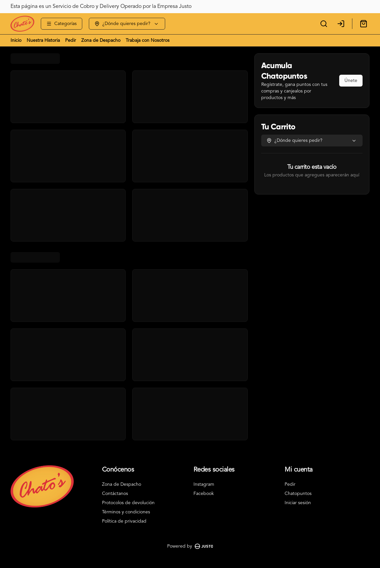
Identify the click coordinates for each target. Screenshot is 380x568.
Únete (350, 80)
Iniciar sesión (298, 503)
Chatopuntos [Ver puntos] (298, 493)
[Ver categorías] (61, 24)
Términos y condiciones (126, 512)
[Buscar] (324, 24)
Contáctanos (115, 493)
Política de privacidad (124, 521)
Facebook (203, 493)
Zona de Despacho (100, 40)
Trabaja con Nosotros (147, 40)
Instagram (203, 484)
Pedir (70, 40)
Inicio (16, 40)
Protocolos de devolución (128, 503)
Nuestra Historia (43, 40)
